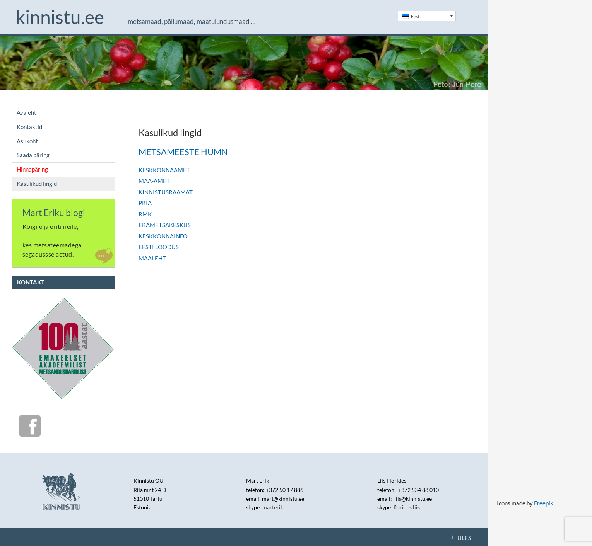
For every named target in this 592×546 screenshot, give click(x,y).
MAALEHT (152, 258)
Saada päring (33, 154)
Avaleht (26, 112)
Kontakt (30, 282)
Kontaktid (29, 126)
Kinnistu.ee (59, 17)
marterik (272, 507)
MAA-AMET (155, 180)
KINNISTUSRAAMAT (166, 192)
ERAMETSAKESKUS (165, 224)
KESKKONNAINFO (163, 236)
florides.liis (407, 507)
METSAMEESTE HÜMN (183, 151)
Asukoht (27, 141)
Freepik (543, 503)
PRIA (145, 202)
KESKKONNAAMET (164, 170)
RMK (145, 214)
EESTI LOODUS (159, 246)
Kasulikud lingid (37, 183)
